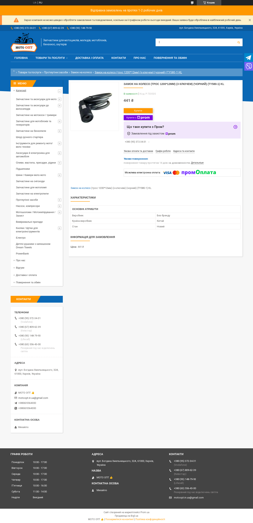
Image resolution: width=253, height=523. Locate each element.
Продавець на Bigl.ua (126, 515)
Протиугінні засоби (56, 72)
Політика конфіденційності (150, 519)
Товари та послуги (50, 57)
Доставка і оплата (89, 57)
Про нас (140, 57)
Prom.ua (145, 512)
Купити (138, 110)
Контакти (118, 57)
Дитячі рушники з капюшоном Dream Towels (33, 245)
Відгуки (20, 267)
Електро (21, 237)
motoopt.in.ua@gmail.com (33, 397)
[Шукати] (239, 42)
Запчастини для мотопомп (31, 187)
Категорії (21, 90)
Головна (21, 57)
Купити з (138, 117)
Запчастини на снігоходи (30, 181)
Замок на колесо (81, 72)
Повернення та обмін (170, 57)
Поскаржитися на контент (119, 519)
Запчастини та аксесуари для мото (36, 99)
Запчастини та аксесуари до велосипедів (32, 107)
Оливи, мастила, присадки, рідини (36, 162)
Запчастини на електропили (32, 193)
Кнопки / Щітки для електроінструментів (28, 230)
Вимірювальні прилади (29, 221)
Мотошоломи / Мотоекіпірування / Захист (35, 214)
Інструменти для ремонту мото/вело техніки (34, 145)
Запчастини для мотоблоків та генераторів (33, 123)
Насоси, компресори (28, 206)
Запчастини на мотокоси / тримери (36, 115)
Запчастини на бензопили (31, 130)
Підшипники (23, 168)
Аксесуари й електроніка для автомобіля (33, 155)
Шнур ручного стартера (29, 137)
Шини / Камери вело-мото (31, 175)
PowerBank (22, 253)
